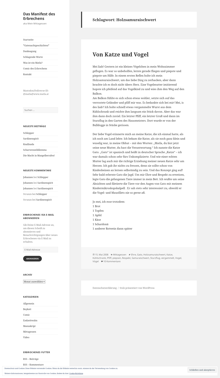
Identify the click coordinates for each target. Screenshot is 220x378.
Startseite (28, 39)
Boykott (27, 309)
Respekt (126, 258)
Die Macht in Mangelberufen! (39, 155)
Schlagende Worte (33, 57)
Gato (139, 254)
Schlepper (28, 133)
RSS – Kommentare (33, 364)
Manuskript (29, 326)
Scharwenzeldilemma (35, 149)
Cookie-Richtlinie (76, 373)
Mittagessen (29, 331)
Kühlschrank (99, 258)
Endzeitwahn (30, 320)
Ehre (133, 254)
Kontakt (27, 74)
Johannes (28, 177)
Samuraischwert (140, 258)
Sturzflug (155, 258)
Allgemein (28, 303)
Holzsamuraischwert (154, 254)
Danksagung (29, 51)
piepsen (117, 258)
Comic (26, 314)
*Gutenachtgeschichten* (36, 45)
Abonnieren (32, 258)
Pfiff (109, 258)
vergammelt (167, 258)
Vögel (96, 261)
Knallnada (28, 144)
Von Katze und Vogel (121, 54)
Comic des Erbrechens (35, 68)
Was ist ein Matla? (33, 62)
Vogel (178, 258)
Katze (169, 254)
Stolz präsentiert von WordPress (137, 287)
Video (26, 337)
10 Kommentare (112, 261)
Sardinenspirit (31, 138)
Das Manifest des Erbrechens (39, 16)
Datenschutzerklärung (105, 287)
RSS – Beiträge (31, 359)
